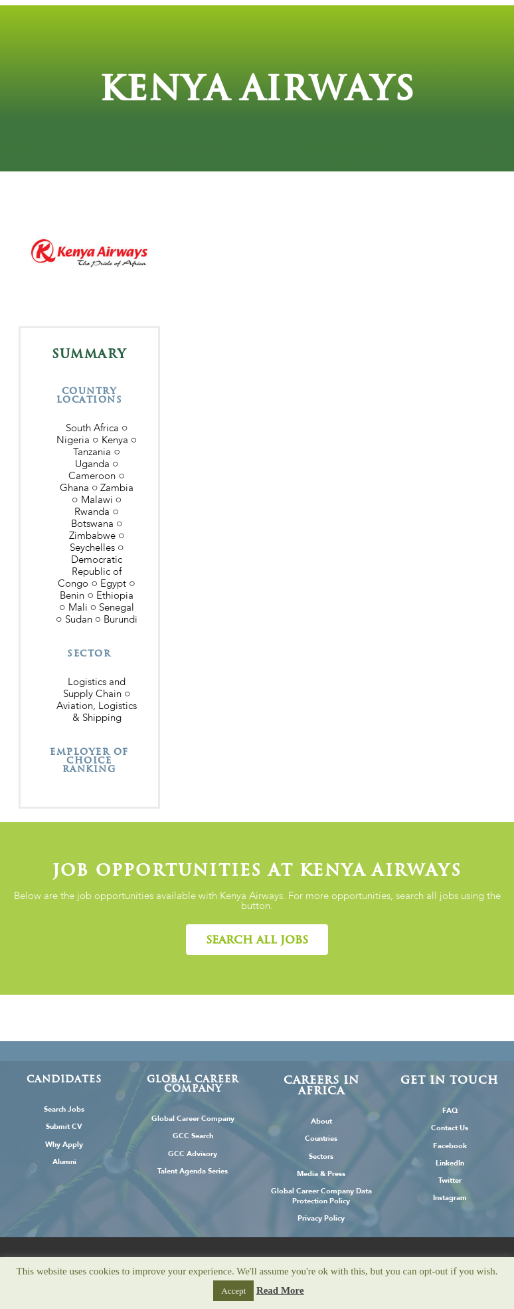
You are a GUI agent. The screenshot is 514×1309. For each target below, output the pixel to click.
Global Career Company (192, 1119)
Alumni (64, 1162)
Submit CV (64, 1127)
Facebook (450, 1146)
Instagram (450, 1198)
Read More (280, 1290)
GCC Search (193, 1136)
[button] (257, 939)
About (321, 1121)
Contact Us (449, 1128)
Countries (321, 1139)
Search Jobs (64, 1109)
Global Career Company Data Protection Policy (321, 1196)
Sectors (321, 1156)
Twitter (450, 1180)
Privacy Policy (321, 1218)
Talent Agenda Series (192, 1171)
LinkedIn (450, 1163)
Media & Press (321, 1174)
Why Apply (64, 1145)
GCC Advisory (192, 1154)
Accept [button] (233, 1291)
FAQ (450, 1111)
